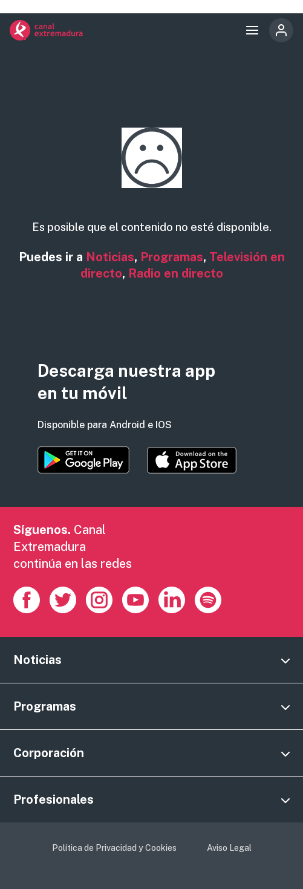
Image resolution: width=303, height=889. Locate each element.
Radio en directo (175, 273)
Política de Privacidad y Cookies (114, 848)
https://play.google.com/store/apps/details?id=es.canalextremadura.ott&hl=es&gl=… (83, 460)
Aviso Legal (229, 848)
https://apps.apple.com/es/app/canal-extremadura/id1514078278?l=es (191, 460)
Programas (171, 257)
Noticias (110, 257)
